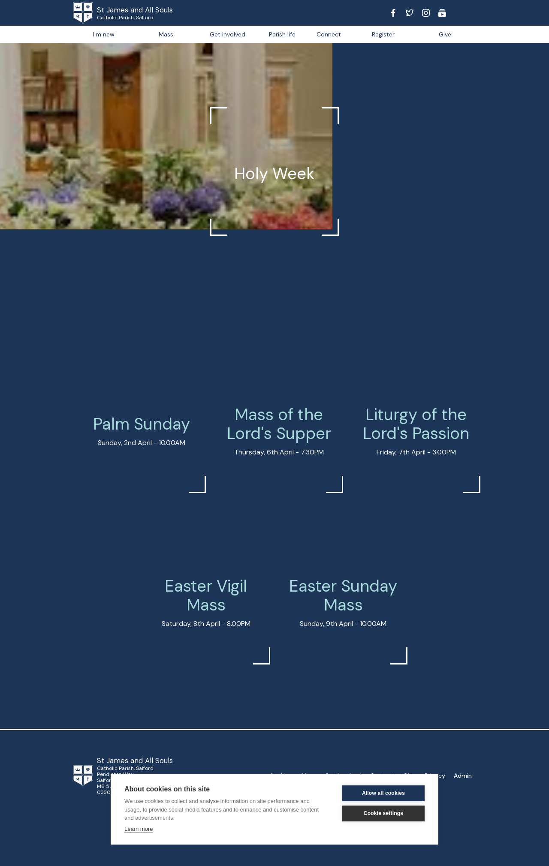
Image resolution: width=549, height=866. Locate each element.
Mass (166, 34)
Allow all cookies (383, 793)
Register (383, 34)
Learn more (138, 829)
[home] (94, 13)
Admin (463, 775)
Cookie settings (383, 813)
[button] (282, 34)
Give (445, 34)
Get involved (227, 34)
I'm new (104, 34)
